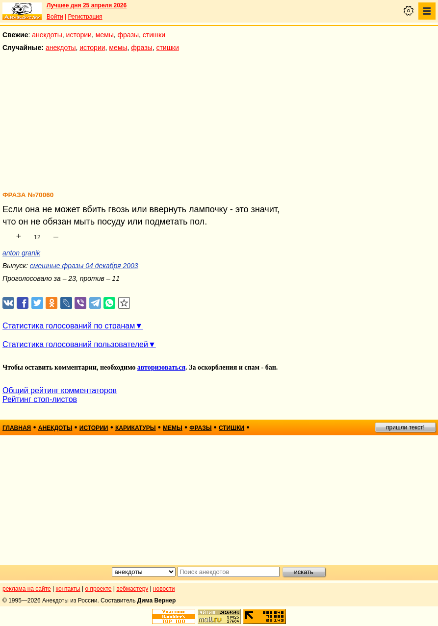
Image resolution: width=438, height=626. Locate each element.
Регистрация (85, 16)
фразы (128, 35)
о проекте (98, 588)
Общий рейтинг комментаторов (59, 390)
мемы (105, 35)
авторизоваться (161, 367)
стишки (154, 35)
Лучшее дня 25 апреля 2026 (87, 5)
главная (16, 428)
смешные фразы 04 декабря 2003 (84, 266)
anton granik (21, 253)
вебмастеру (132, 588)
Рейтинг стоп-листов (39, 399)
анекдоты (47, 35)
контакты (68, 588)
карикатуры (135, 428)
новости (164, 588)
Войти (55, 16)
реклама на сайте (26, 588)
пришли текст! (405, 427)
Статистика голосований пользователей (75, 344)
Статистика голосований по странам (68, 326)
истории (79, 35)
